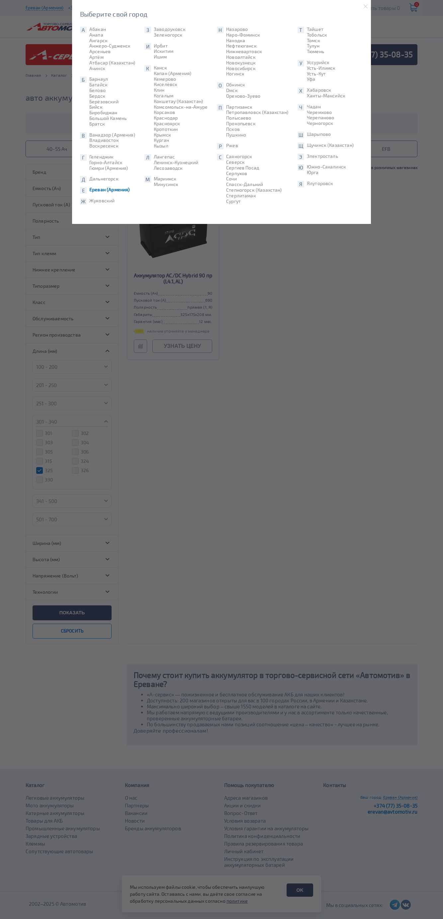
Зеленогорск (168, 35)
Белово (97, 90)
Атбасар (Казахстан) (112, 62)
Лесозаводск (168, 168)
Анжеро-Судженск (110, 46)
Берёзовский (104, 101)
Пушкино (236, 135)
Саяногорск (239, 156)
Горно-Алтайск (106, 162)
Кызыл (161, 146)
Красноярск (167, 123)
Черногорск (320, 123)
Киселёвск (165, 84)
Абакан (97, 29)
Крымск (162, 135)
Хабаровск (319, 90)
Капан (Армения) (172, 73)
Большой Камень (108, 118)
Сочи (231, 178)
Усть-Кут (316, 73)
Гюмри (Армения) (108, 168)
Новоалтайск (241, 57)
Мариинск (165, 178)
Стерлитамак (241, 195)
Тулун (313, 46)
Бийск (96, 107)
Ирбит (161, 46)
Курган (161, 140)
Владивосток (104, 140)
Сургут (233, 201)
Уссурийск (318, 62)
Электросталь (322, 156)
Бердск (97, 96)
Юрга (313, 172)
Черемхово (319, 112)
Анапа (96, 35)
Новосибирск (241, 68)
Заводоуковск (170, 29)
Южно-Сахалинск (326, 166)
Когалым (163, 95)
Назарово (237, 29)
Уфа (311, 79)
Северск (235, 162)
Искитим (163, 51)
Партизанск (239, 107)
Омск (232, 90)
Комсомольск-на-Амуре (181, 107)
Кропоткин (166, 129)
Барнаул (98, 79)
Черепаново (320, 117)
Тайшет (315, 29)
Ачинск (97, 68)
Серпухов (236, 173)
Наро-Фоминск (243, 35)
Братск (97, 124)
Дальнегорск (104, 178)
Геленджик (101, 156)
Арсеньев (100, 51)
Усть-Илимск (321, 68)
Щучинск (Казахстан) (330, 145)
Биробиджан (103, 112)
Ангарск (98, 40)
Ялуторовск (320, 183)
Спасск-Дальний (244, 184)
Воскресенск (104, 146)
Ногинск (235, 73)
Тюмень (315, 51)
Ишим (160, 56)
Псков (233, 129)
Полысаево (238, 118)
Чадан (314, 106)
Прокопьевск (241, 123)
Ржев (232, 145)
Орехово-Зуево (243, 96)
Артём (96, 57)
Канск (160, 67)
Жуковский (102, 200)
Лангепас (164, 156)
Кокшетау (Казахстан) (178, 101)
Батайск (98, 84)
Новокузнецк (241, 62)
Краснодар (166, 118)
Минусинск (166, 184)
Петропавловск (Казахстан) (257, 112)
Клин (159, 90)
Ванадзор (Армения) (112, 135)
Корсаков (164, 112)
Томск (313, 40)
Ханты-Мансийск (326, 95)
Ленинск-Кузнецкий (176, 162)
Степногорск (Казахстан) (254, 190)
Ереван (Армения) (109, 189)
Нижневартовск (244, 51)
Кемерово (165, 79)
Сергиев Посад (242, 167)
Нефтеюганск (241, 46)
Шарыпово (319, 134)
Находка (235, 40)
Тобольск (317, 35)
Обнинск (235, 84)
